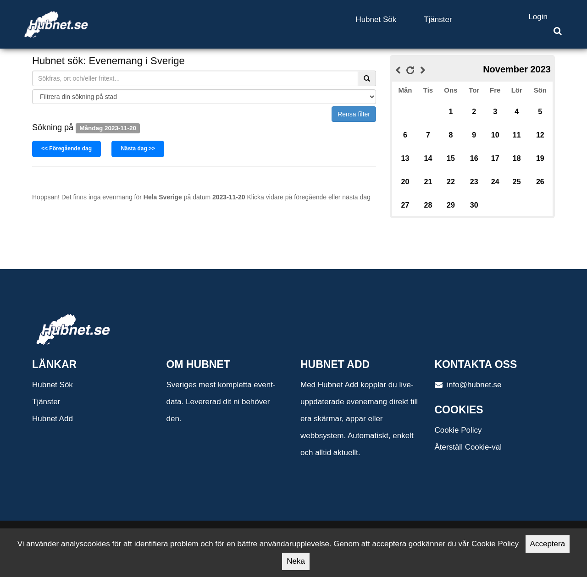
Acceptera (547, 543)
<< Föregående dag (66, 148)
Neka (296, 561)
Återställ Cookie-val (468, 447)
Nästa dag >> (138, 148)
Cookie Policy (458, 430)
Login (538, 16)
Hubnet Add (52, 418)
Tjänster (438, 19)
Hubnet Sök (375, 19)
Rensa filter (354, 114)
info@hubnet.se (468, 384)
